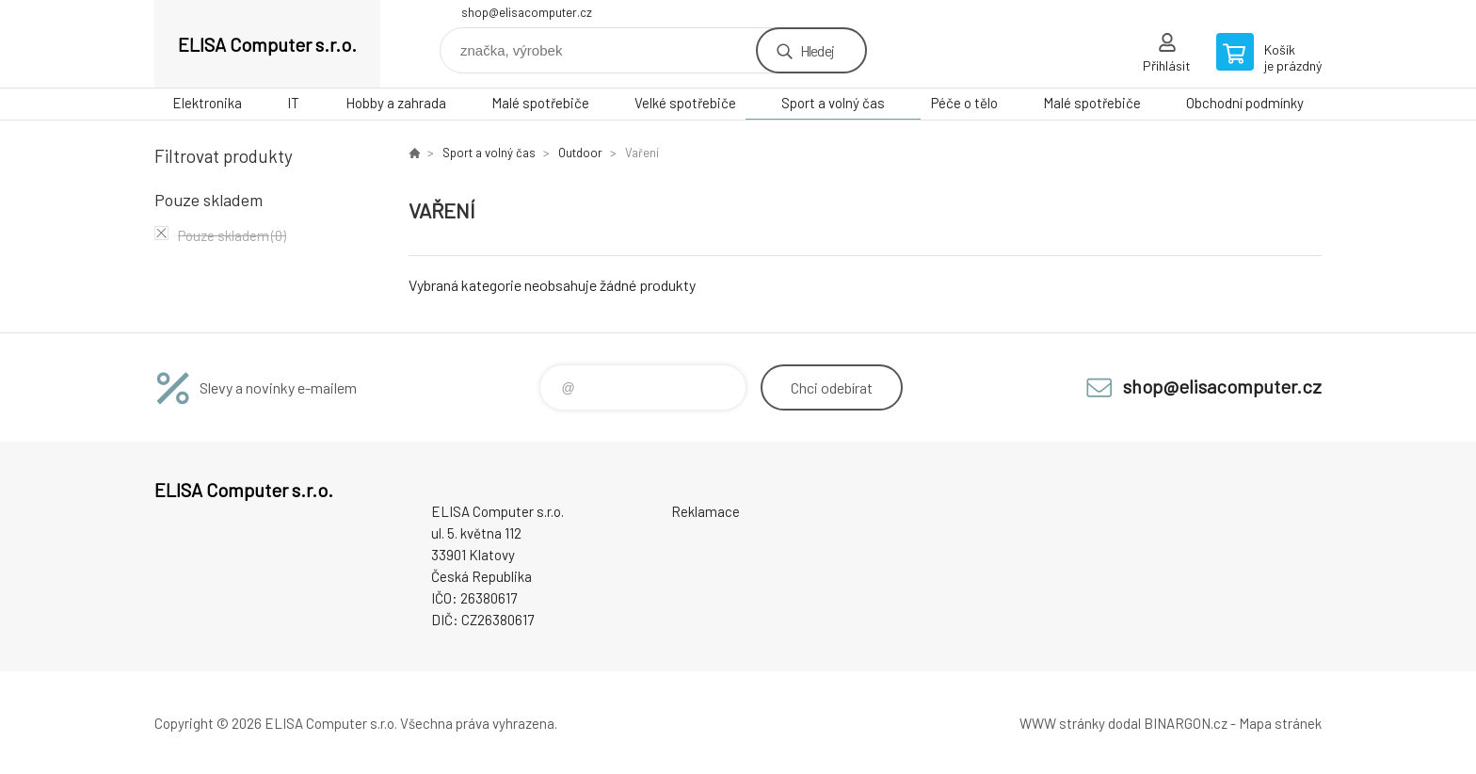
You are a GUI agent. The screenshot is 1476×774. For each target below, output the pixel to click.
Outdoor (580, 152)
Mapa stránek (1280, 723)
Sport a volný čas (833, 102)
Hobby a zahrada (395, 102)
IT (293, 102)
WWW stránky (1062, 723)
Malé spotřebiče (540, 102)
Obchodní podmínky (1245, 102)
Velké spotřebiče (685, 102)
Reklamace (705, 511)
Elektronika (207, 102)
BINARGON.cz (1185, 723)
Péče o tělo (964, 102)
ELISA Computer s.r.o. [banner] (267, 44)
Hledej (817, 50)
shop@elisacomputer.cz (526, 12)
